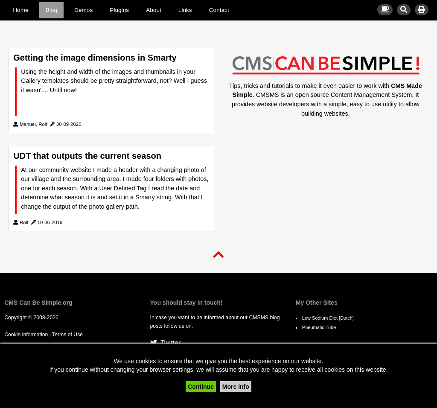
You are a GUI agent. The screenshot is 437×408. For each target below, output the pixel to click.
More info (235, 386)
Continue (201, 386)
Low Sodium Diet (320, 318)
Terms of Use (67, 335)
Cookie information (26, 335)
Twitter (165, 343)
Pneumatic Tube (319, 327)
